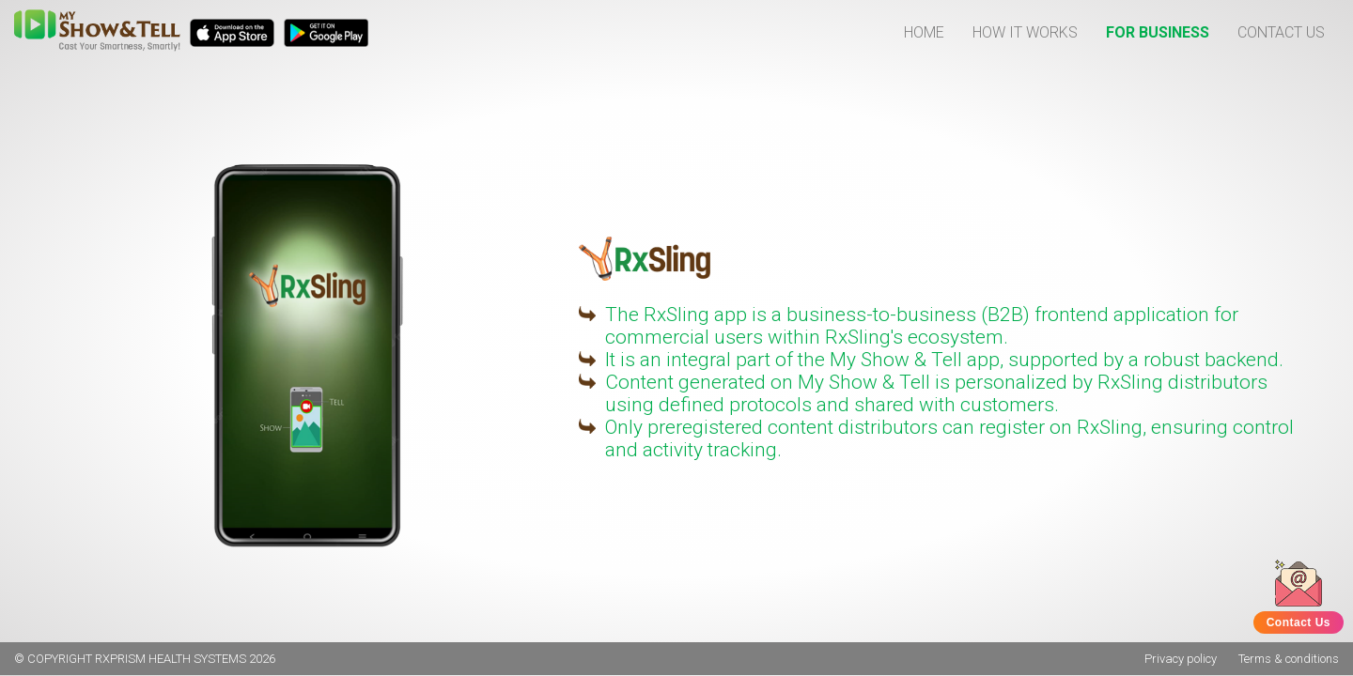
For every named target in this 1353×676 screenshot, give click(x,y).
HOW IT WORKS (1025, 32)
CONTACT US (1281, 32)
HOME (924, 32)
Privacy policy (1180, 659)
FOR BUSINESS (1157, 32)
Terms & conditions (1288, 659)
